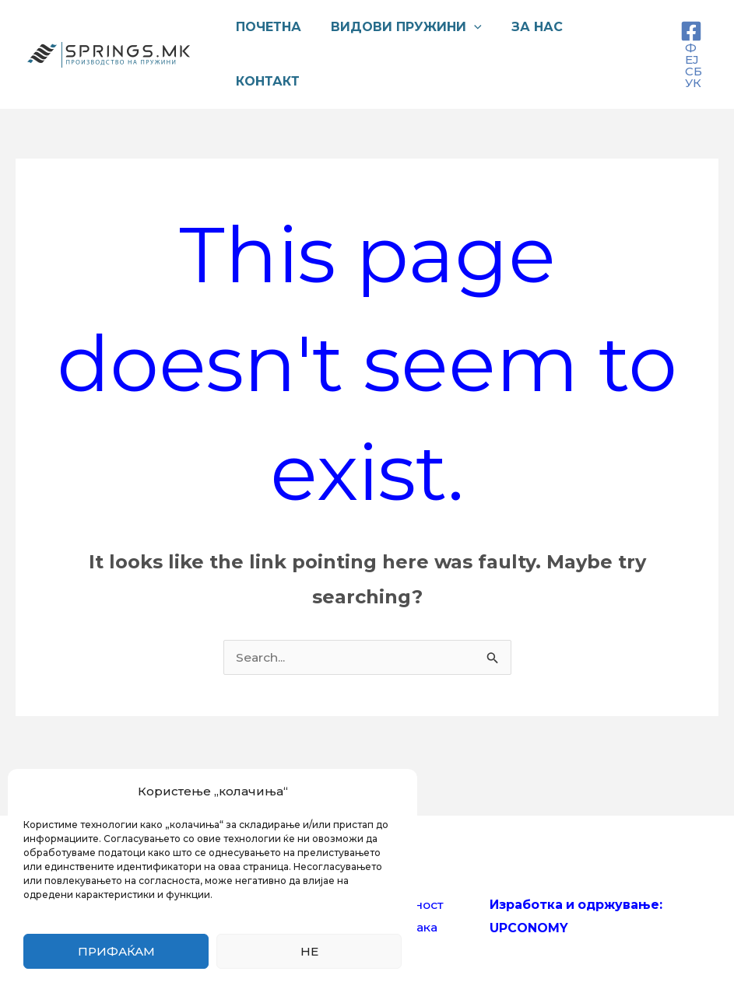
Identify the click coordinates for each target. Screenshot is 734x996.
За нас (525, 26)
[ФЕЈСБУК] (691, 54)
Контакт (265, 81)
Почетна (266, 26)
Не (309, 951)
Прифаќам (116, 951)
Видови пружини (399, 27)
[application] (467, 27)
